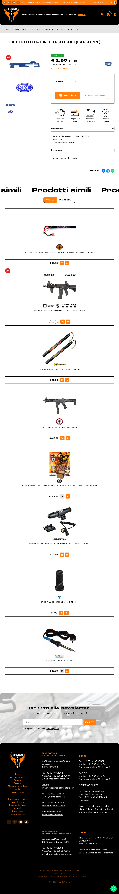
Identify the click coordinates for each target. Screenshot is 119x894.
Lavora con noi (18, 814)
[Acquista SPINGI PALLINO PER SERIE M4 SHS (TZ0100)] (61, 613)
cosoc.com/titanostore (52, 815)
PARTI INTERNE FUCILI (31, 29)
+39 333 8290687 (61, 776)
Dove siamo (17, 811)
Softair (25, 14)
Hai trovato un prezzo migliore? (64, 64)
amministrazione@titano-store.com (58, 788)
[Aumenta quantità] (75, 82)
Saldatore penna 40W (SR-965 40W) (59, 660)
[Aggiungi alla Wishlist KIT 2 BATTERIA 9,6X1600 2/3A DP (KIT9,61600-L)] (67, 380)
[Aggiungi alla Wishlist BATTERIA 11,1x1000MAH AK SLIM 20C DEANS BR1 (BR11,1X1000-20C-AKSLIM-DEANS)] (67, 263)
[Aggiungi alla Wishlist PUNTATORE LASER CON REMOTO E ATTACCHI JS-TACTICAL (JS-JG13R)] (67, 555)
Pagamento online (17, 805)
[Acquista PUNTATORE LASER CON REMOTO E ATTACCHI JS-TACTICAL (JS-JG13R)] (62, 555)
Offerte (81, 14)
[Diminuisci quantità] (64, 82)
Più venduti (66, 199)
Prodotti (8, 29)
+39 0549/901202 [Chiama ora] (83, 2)
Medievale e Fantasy (68, 14)
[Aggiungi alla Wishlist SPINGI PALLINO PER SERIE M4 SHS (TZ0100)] (66, 613)
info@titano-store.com (59, 779)
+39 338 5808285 (61, 851)
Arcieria (55, 14)
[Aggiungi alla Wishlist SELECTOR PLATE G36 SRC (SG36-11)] (95, 95)
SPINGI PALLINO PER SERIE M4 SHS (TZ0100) (59, 602)
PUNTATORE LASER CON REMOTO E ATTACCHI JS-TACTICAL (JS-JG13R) (59, 544)
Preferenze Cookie (71, 870)
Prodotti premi (17, 802)
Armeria (47, 14)
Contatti (17, 808)
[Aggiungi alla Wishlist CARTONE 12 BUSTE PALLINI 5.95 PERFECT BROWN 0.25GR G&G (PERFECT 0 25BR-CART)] (68, 496)
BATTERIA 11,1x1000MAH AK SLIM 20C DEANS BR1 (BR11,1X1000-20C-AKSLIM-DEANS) (59, 252)
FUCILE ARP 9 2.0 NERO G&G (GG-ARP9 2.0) (59, 427)
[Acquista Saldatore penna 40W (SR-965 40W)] (62, 671)
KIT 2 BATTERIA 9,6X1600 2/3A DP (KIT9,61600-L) (59, 369)
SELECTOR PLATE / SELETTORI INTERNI (61, 29)
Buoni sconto (18, 792)
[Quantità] (70, 82)
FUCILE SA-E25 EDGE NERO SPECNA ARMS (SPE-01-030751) (59, 310)
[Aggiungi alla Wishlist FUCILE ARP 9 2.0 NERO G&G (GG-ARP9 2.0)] (68, 438)
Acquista (67, 95)
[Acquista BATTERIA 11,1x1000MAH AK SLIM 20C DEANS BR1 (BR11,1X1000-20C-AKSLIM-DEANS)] (62, 263)
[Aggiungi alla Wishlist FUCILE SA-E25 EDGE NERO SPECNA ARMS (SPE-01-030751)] (68, 322)
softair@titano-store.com (51, 2)
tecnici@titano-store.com (53, 797)
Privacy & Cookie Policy (50, 870)
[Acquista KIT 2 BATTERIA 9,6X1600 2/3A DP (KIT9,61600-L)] (62, 380)
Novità (50, 199)
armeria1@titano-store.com (61, 854)
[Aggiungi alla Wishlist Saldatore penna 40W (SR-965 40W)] (67, 671)
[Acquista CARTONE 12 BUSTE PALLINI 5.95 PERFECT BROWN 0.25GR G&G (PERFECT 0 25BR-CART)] (62, 496)
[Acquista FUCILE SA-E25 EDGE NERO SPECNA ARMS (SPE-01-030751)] (62, 322)
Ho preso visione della (42, 728)
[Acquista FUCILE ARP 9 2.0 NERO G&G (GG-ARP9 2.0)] (62, 438)
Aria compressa (36, 14)
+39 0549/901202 (54, 773)
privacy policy (52, 728)
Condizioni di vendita (17, 799)
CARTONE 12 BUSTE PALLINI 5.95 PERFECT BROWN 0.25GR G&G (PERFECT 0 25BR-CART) (59, 486)
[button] (114, 2)
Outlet (18, 789)
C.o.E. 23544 (59, 873)
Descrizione (82, 128)
